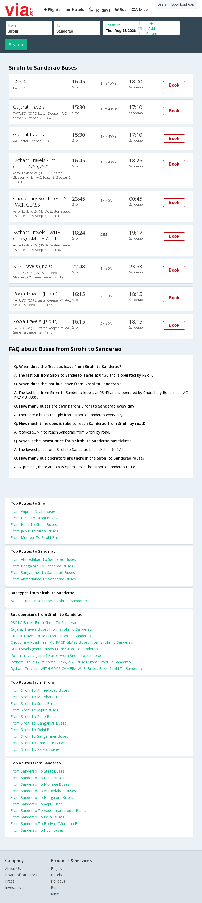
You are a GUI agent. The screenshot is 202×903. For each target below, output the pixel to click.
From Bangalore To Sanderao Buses (42, 565)
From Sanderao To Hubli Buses (37, 830)
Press (9, 881)
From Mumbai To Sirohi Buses (37, 537)
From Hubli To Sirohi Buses (34, 524)
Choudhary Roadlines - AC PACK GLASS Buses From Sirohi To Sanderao (72, 642)
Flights (56, 868)
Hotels (56, 874)
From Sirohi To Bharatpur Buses (38, 742)
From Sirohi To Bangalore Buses (38, 723)
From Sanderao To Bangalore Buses (42, 797)
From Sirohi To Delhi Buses (34, 729)
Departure (112, 25)
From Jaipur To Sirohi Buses (34, 531)
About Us (13, 868)
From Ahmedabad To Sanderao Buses (43, 559)
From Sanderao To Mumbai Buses (40, 784)
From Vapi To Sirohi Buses (33, 511)
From (12, 25)
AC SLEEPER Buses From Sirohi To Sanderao (49, 600)
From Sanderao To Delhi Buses (37, 817)
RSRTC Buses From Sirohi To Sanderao (44, 622)
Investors (13, 887)
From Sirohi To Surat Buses (34, 703)
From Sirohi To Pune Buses (34, 716)
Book (174, 85)
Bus (54, 887)
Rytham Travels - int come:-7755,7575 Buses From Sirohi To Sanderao (71, 661)
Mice (55, 893)
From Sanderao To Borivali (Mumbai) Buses (48, 823)
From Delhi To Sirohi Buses (34, 517)
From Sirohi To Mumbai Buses (37, 696)
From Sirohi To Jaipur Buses (34, 709)
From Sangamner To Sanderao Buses (43, 572)
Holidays (58, 881)
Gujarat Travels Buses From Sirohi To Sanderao (51, 629)
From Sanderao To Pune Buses (37, 777)
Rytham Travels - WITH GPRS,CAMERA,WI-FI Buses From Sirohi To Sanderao (76, 668)
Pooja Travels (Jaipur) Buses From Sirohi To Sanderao (57, 655)
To (59, 25)
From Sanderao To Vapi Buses (37, 803)
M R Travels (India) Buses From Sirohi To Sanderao (54, 648)
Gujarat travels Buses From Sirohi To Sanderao (51, 635)
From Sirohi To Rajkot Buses (35, 749)
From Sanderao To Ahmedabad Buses (43, 790)
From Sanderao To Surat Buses (37, 771)
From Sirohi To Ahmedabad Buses (40, 690)
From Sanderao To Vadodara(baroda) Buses (48, 810)
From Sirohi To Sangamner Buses (39, 736)
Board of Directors (21, 874)
